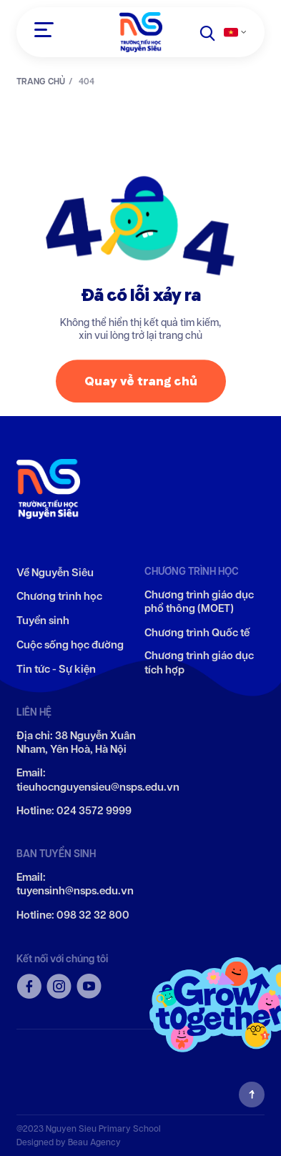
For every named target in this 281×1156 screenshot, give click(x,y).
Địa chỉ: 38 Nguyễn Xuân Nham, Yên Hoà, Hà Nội (76, 743)
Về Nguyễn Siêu (55, 573)
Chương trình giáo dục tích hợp (199, 663)
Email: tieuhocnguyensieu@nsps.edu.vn (97, 780)
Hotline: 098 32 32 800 (72, 915)
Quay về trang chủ (140, 384)
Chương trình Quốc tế (197, 633)
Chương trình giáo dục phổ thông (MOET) (199, 602)
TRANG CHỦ (40, 81)
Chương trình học (59, 596)
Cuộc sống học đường (70, 645)
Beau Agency (94, 1142)
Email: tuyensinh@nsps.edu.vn (75, 885)
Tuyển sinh (42, 621)
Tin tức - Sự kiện (56, 669)
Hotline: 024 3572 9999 (74, 811)
